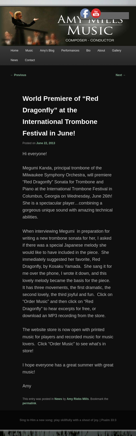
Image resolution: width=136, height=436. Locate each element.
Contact (30, 60)
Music (29, 50)
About (101, 50)
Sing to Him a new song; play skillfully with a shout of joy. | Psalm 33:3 (68, 420)
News (14, 60)
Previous (18, 75)
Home (14, 50)
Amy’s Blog (47, 50)
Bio (88, 50)
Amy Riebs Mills (78, 399)
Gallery (116, 50)
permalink (29, 403)
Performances (70, 50)
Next (121, 75)
